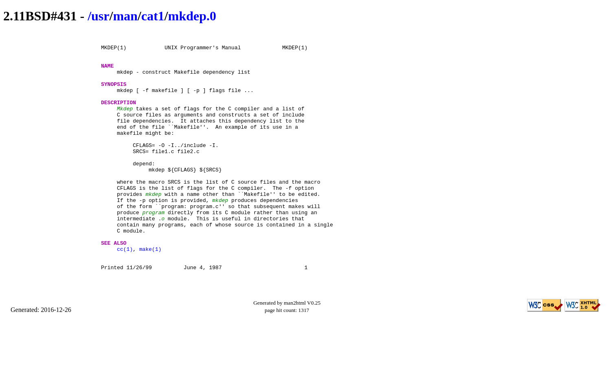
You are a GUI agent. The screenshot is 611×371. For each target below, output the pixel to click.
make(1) (150, 292)
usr (100, 16)
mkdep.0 (192, 16)
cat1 (153, 16)
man (125, 16)
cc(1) (125, 292)
